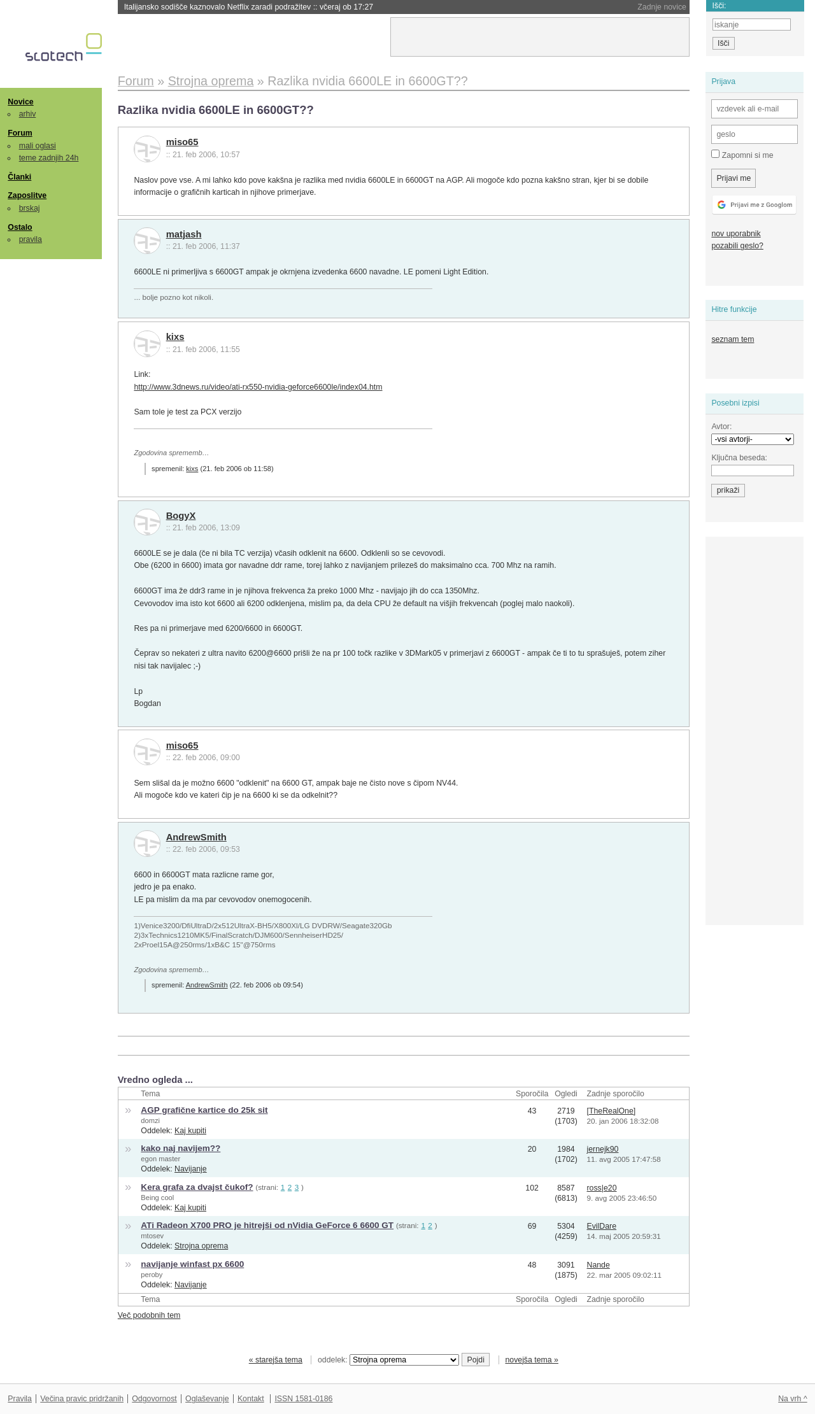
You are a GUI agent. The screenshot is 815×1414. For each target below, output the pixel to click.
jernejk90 (603, 1149)
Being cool (157, 1197)
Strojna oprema (201, 1245)
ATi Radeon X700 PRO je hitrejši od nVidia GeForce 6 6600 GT (267, 1225)
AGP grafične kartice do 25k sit (204, 1110)
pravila (30, 239)
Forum (20, 133)
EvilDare (602, 1226)
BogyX (181, 516)
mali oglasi (37, 145)
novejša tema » (531, 1359)
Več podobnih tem (149, 1315)
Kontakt (250, 1398)
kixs (175, 337)
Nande (598, 1265)
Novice (20, 101)
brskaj (29, 208)
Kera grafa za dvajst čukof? (197, 1187)
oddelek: (388, 1359)
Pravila (20, 1398)
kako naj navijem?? (180, 1148)
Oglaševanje (207, 1398)
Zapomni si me (742, 155)
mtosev (152, 1236)
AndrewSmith (196, 837)
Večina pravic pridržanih (82, 1398)
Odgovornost (154, 1398)
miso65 (182, 142)
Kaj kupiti (190, 1130)
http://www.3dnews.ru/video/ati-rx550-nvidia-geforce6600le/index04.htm (258, 387)
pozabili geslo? (737, 245)
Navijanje (190, 1168)
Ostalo (20, 227)
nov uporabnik (735, 233)
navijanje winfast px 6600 (192, 1264)
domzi (150, 1120)
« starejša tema (275, 1359)
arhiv (27, 114)
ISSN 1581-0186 (303, 1398)
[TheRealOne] (611, 1110)
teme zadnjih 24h (49, 157)
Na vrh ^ (792, 1398)
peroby (151, 1274)
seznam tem (732, 339)
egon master (160, 1159)
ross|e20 (602, 1188)
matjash (184, 234)
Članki (19, 177)
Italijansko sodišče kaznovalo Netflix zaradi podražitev (248, 7)
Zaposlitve (27, 195)
